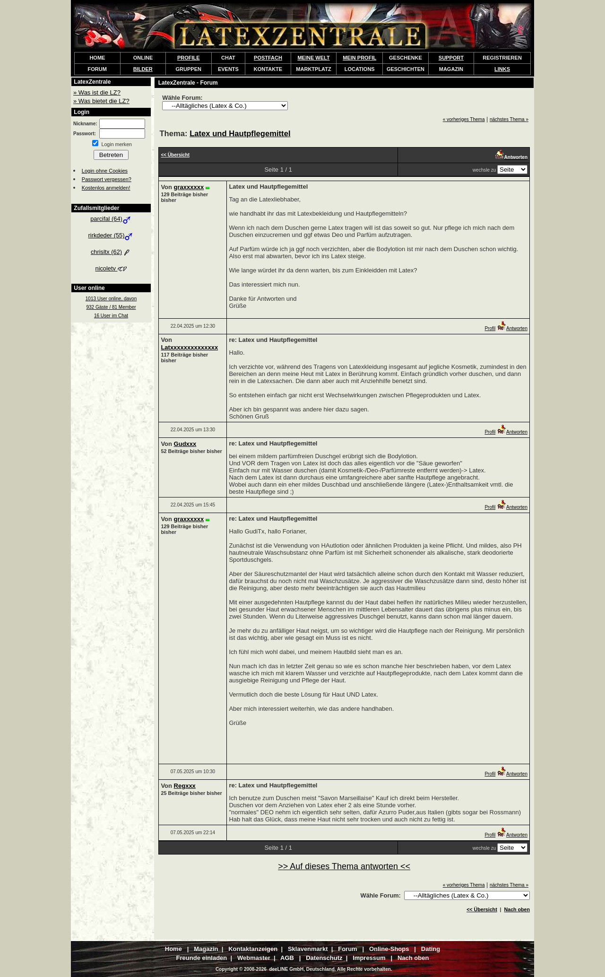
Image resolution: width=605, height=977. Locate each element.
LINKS (502, 69)
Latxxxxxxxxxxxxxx (189, 347)
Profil (489, 328)
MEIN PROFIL (359, 58)
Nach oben (517, 909)
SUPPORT (451, 58)
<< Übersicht (482, 909)
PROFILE (188, 58)
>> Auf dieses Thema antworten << (344, 866)
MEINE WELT (313, 58)
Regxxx (185, 785)
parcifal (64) (111, 218)
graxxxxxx (189, 187)
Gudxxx (185, 443)
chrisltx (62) (111, 251)
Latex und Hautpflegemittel (240, 133)
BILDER (143, 69)
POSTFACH (268, 58)
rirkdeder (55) (111, 235)
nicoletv (111, 268)
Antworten (512, 328)
